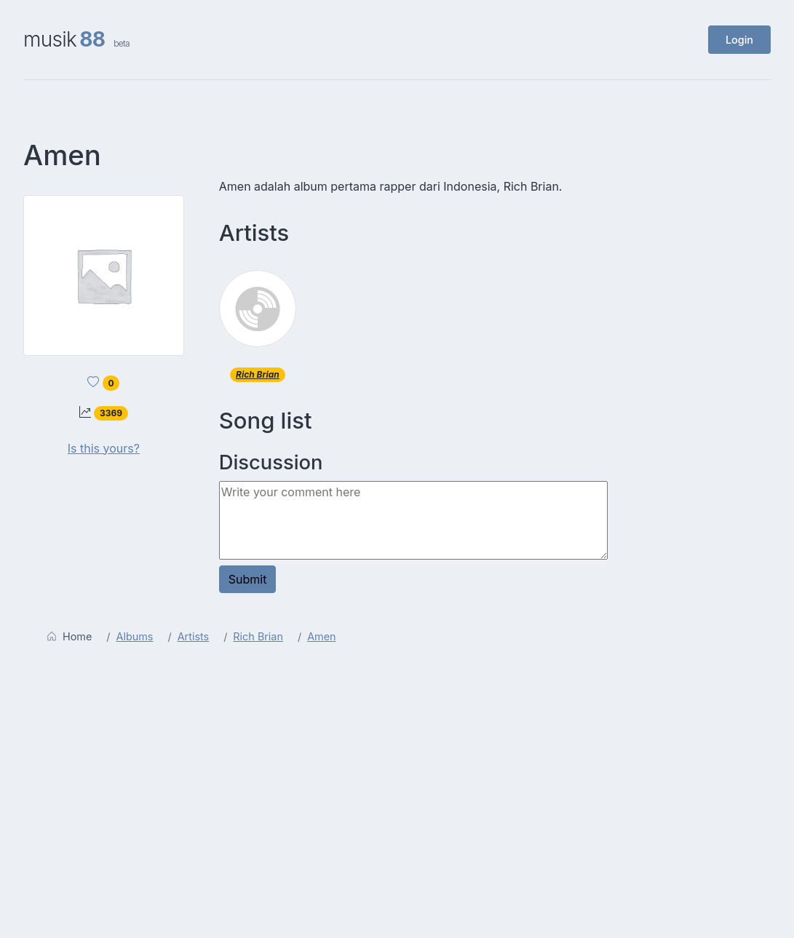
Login (739, 39)
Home (69, 636)
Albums (135, 636)
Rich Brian (257, 374)
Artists (194, 636)
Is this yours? (104, 448)
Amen (321, 636)
